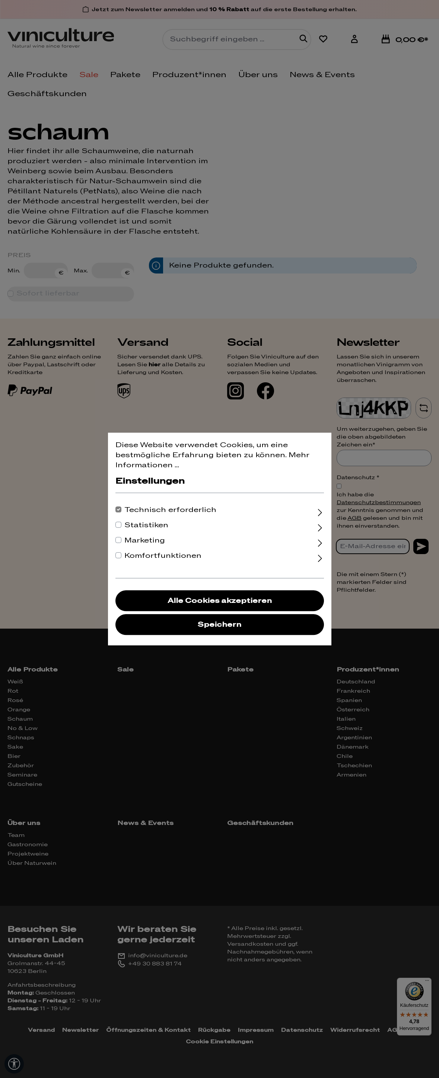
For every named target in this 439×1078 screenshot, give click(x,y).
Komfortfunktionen (162, 555)
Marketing (144, 540)
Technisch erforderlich (170, 510)
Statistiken (146, 525)
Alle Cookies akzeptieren (220, 601)
